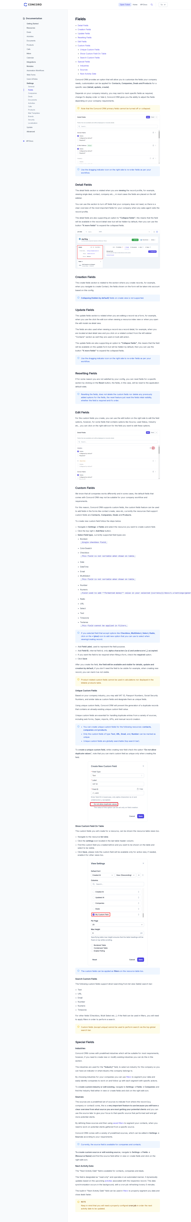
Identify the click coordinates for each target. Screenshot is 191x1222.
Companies (32, 93)
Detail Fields (83, 25)
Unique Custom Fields (90, 49)
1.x (163, 4)
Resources (31, 28)
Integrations (31, 62)
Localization (32, 123)
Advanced (31, 131)
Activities (30, 36)
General (31, 87)
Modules (30, 66)
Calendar (30, 58)
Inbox (29, 53)
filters (116, 971)
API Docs (143, 5)
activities (108, 1181)
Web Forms (31, 75)
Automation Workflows (35, 70)
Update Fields (84, 33)
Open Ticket (125, 5)
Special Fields (84, 61)
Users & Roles (32, 79)
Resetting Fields (85, 37)
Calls (28, 49)
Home (135, 5)
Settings (30, 83)
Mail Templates (34, 113)
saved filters (118, 1123)
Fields (30, 90)
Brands (31, 116)
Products (30, 45)
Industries (84, 65)
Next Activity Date (88, 74)
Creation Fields (84, 29)
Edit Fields (82, 41)
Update (30, 127)
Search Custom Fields (90, 57)
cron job (132, 1205)
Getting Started (32, 23)
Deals (29, 32)
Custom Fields (84, 45)
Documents (31, 41)
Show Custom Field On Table (93, 53)
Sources (84, 70)
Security (31, 120)
